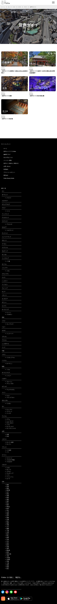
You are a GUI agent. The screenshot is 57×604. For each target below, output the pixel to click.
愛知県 (7, 550)
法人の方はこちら (8, 157)
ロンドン (8, 444)
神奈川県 (8, 554)
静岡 (7, 537)
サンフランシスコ (10, 428)
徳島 (7, 484)
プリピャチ (8, 224)
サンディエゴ (9, 426)
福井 (7, 501)
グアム (7, 419)
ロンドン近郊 (9, 442)
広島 (7, 539)
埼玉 (7, 510)
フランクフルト (10, 397)
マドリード (8, 458)
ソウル (7, 369)
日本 (14, 7)
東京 (7, 568)
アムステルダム (10, 389)
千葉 (7, 530)
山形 (7, 512)
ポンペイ (8, 469)
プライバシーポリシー (9, 172)
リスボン (8, 403)
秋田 (7, 497)
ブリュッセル (9, 383)
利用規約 (6, 169)
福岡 (7, 523)
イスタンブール (10, 357)
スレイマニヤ (9, 324)
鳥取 (7, 488)
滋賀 (7, 514)
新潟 (7, 545)
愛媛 (7, 528)
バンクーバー (9, 333)
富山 (7, 503)
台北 (7, 436)
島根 (7, 566)
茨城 (7, 546)
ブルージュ (8, 381)
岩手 (7, 515)
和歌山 (7, 506)
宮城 (7, 519)
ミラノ (7, 475)
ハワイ (7, 424)
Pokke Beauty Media (9, 178)
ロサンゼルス (9, 423)
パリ (7, 452)
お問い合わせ (7, 166)
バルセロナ (8, 461)
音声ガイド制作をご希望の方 (11, 163)
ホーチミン (8, 363)
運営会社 (6, 175)
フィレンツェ (9, 477)
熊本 (7, 504)
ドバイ (7, 211)
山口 (7, 492)
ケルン (7, 395)
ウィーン (8, 312)
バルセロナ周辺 (10, 460)
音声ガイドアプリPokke (10, 151)
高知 (7, 494)
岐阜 (7, 508)
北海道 (7, 557)
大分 (7, 526)
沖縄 (7, 525)
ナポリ (7, 467)
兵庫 (7, 532)
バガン (7, 271)
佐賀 (7, 486)
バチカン (8, 471)
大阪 (7, 556)
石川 (7, 541)
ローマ (7, 478)
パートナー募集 (8, 160)
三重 (7, 563)
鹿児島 (7, 490)
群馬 (19, 7)
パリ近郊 (8, 450)
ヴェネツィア (9, 473)
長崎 (7, 565)
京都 (7, 561)
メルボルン (8, 314)
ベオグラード (9, 230)
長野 (7, 548)
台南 (7, 434)
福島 (7, 499)
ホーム (3, 7)
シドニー (8, 375)
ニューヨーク (9, 421)
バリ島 (7, 261)
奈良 (7, 543)
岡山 (7, 535)
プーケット (8, 411)
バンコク (8, 413)
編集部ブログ (7, 154)
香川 (7, 521)
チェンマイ (8, 409)
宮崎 (7, 495)
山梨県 (7, 559)
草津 (25, 7)
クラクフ (8, 198)
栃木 (7, 534)
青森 (7, 517)
